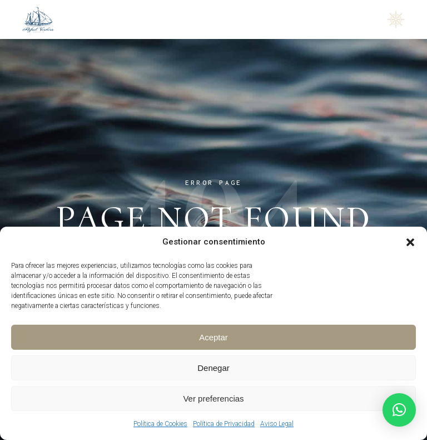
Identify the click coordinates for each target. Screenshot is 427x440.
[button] (410, 242)
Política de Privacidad (224, 424)
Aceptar (213, 337)
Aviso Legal (277, 424)
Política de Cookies (160, 424)
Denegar (213, 368)
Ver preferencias (213, 398)
